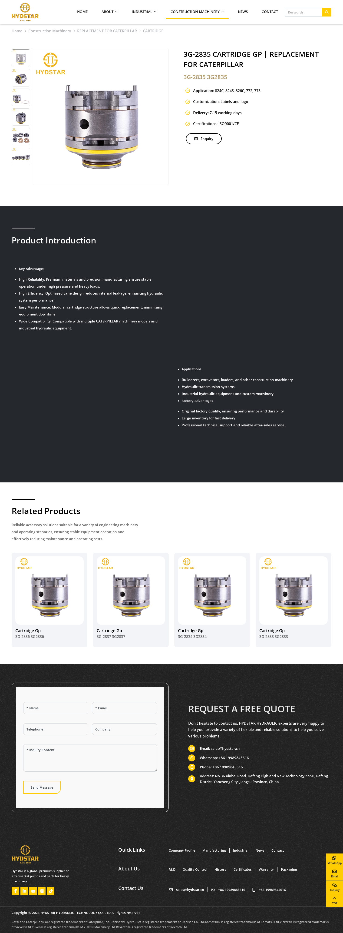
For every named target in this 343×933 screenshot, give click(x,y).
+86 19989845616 (234, 757)
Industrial (142, 11)
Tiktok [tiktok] (50, 891)
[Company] (124, 729)
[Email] (124, 708)
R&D (172, 869)
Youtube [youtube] (33, 891)
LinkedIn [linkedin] (24, 891)
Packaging (289, 869)
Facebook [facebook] (15, 891)
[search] (326, 12)
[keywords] (303, 12)
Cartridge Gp (28, 630)
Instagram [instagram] (42, 891)
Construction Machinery (195, 11)
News (243, 11)
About (107, 11)
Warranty (266, 869)
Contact (270, 11)
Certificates (243, 869)
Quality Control (195, 869)
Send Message (42, 787)
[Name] (55, 708)
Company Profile (182, 850)
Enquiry (203, 138)
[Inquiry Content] (90, 758)
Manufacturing (214, 850)
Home (82, 11)
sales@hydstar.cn (225, 748)
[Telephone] (55, 729)
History (220, 869)
